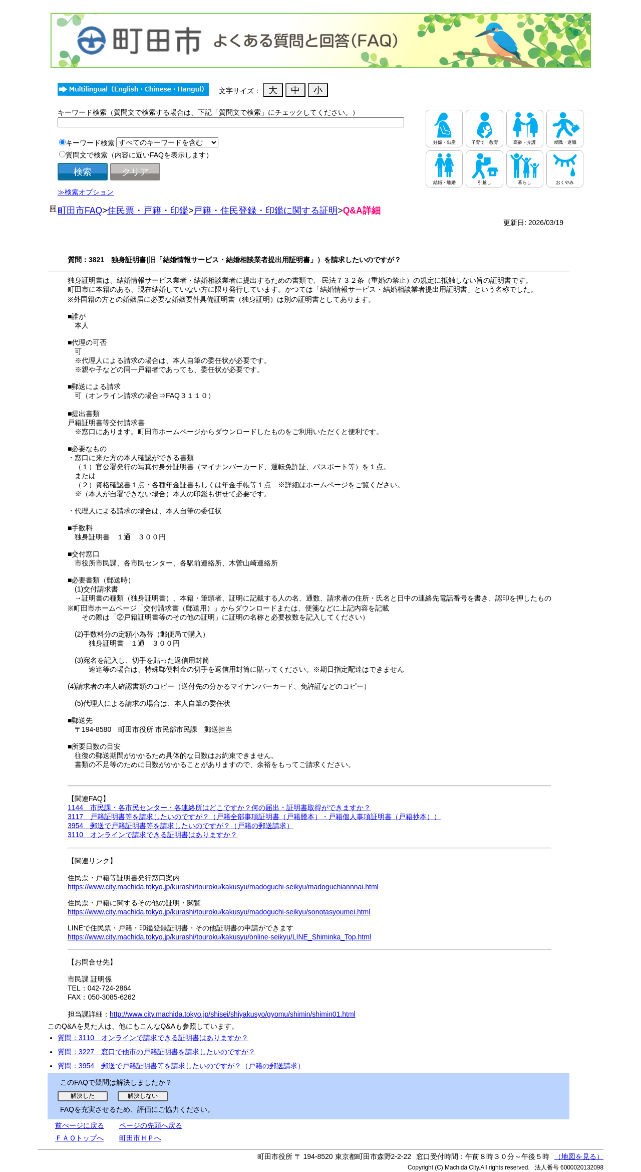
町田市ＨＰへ (140, 1138)
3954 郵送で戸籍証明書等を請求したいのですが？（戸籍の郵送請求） (180, 826)
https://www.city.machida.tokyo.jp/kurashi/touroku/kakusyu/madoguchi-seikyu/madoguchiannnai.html (223, 887)
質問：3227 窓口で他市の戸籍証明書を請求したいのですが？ (156, 1052)
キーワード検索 (90, 143)
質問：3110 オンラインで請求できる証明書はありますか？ (153, 1038)
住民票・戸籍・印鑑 (147, 211)
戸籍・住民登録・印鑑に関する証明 (265, 211)
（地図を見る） (578, 1156)
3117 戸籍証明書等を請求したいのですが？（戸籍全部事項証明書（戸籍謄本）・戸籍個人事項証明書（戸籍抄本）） (254, 817)
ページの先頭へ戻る (150, 1125)
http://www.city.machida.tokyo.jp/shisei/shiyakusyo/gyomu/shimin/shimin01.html (233, 1014)
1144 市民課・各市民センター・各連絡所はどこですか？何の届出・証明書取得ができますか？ (219, 808)
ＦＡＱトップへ (79, 1138)
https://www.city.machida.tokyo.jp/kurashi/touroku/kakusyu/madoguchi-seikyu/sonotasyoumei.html (219, 912)
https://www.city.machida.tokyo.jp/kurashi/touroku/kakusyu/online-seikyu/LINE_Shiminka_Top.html (219, 937)
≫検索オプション (86, 192)
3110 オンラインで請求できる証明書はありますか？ (152, 835)
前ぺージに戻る (79, 1125)
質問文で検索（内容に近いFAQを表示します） (139, 155)
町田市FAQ (80, 211)
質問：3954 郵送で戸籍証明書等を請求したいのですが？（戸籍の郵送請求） (181, 1066)
